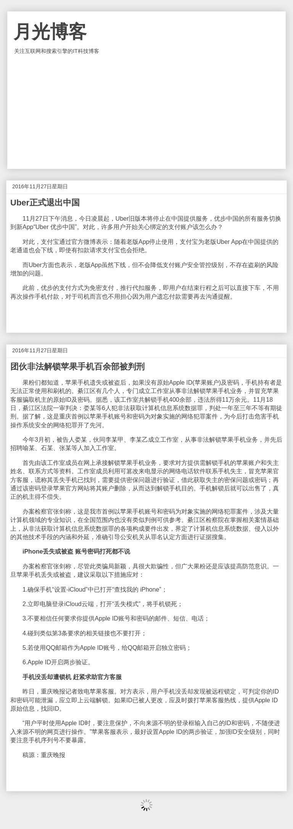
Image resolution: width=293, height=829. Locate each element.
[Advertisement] (146, 112)
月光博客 (50, 32)
